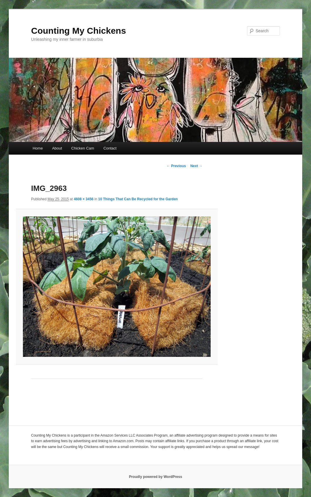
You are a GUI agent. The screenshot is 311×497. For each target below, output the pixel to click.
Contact (109, 148)
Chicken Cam (82, 148)
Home (38, 148)
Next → (196, 166)
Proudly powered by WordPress (155, 477)
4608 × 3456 (83, 199)
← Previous (176, 166)
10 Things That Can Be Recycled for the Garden (138, 199)
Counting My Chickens (78, 30)
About (57, 148)
